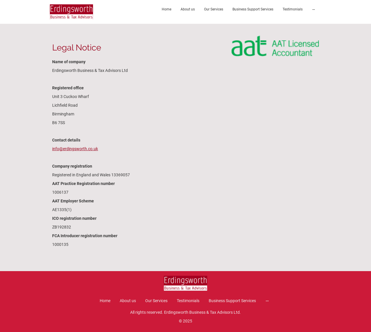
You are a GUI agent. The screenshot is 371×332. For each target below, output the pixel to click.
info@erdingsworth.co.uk (75, 148)
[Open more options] (313, 9)
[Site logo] (71, 12)
